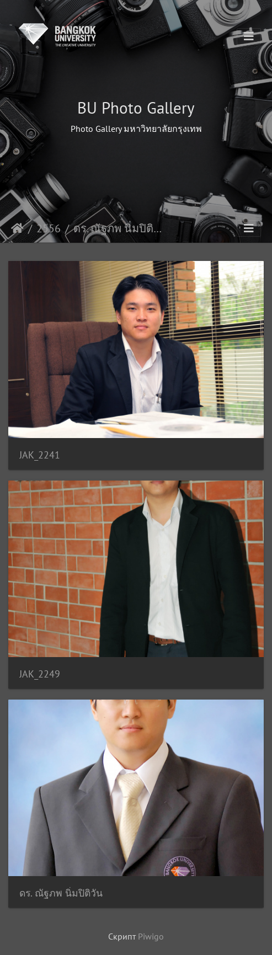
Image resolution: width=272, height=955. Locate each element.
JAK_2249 (39, 674)
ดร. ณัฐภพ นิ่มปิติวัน (61, 893)
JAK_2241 (39, 455)
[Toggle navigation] (249, 36)
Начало (17, 228)
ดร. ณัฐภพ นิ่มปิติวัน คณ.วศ (119, 228)
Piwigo (151, 936)
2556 (48, 228)
